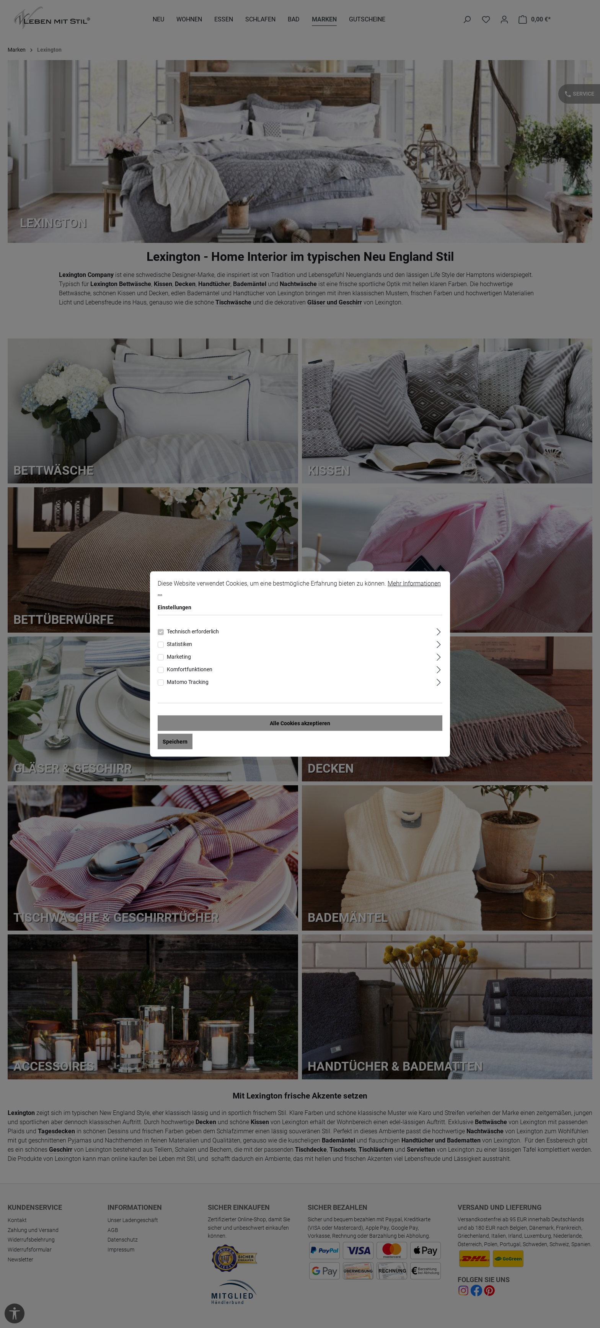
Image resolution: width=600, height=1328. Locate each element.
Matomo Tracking (188, 682)
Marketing (179, 657)
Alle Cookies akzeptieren (300, 723)
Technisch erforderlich (193, 631)
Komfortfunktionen (189, 669)
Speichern (175, 742)
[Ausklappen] (438, 631)
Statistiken (179, 644)
